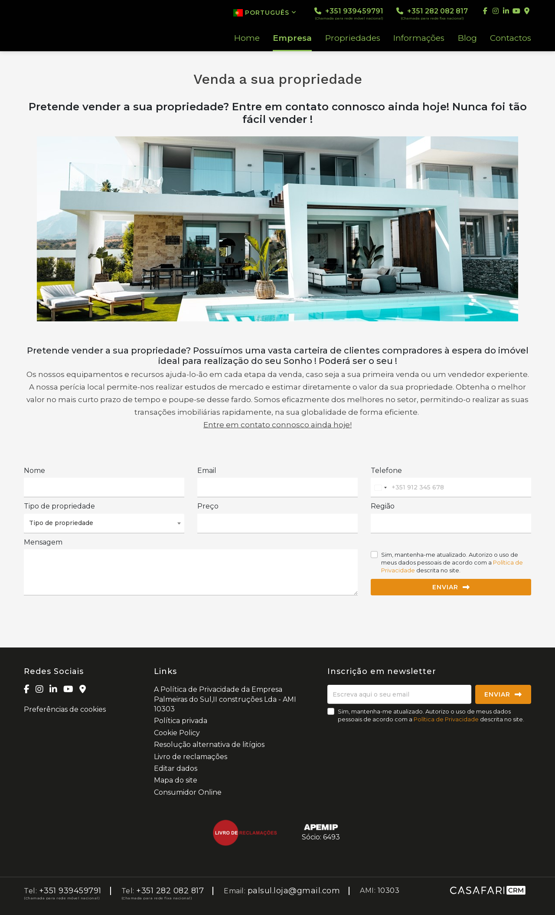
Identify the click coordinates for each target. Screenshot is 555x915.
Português (265, 13)
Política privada (180, 721)
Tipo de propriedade (59, 506)
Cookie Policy (177, 733)
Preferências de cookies (65, 709)
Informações (418, 38)
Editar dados (175, 768)
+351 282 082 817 (432, 13)
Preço (208, 506)
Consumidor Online (188, 792)
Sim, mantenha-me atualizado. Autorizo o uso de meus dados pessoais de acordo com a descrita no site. (452, 562)
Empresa (292, 38)
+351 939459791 (348, 13)
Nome (34, 470)
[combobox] (380, 487)
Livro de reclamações (190, 757)
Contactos (510, 38)
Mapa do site (175, 780)
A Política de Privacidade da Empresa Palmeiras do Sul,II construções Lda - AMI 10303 (225, 699)
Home (247, 38)
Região (383, 506)
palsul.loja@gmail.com (294, 890)
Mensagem (43, 542)
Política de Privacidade (447, 719)
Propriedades (352, 38)
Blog (467, 38)
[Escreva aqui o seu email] (399, 694)
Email (206, 470)
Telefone (386, 470)
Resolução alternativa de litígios (209, 744)
